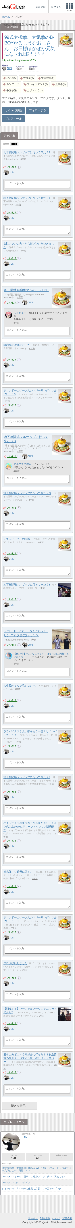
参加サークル (61, 1157)
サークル (33, 1218)
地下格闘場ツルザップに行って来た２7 (26, 777)
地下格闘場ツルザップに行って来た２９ (27, 493)
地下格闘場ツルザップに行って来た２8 (26, 584)
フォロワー (37, 1157)
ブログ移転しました (15, 963)
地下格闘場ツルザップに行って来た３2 (26, 152)
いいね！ (12, 166)
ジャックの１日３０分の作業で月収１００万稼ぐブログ (31, 1188)
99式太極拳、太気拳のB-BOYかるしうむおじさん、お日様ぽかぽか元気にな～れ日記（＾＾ (36, 1169)
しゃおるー (20, 312)
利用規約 (45, 1218)
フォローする (37, 110)
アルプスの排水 (22, 464)
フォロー (13, 1157)
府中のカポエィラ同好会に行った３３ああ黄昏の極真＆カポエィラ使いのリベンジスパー (30, 1058)
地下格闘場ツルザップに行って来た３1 (26, 198)
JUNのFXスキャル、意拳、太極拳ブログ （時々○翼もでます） (35, 1176)
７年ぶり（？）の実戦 (16, 538)
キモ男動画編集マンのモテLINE (26, 290)
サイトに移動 (13, 110)
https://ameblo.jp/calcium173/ (19, 60)
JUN (7, 68)
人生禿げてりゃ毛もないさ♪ (20, 685)
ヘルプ (56, 1218)
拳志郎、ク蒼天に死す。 (18, 871)
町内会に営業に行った (16, 345)
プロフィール (13, 118)
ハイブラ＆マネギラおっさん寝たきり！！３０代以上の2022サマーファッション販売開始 (30, 826)
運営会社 (67, 1218)
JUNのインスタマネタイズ (16, 1182)
